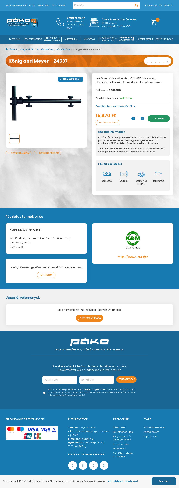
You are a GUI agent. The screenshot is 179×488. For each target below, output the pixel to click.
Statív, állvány (45, 49)
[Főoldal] (22, 26)
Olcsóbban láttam (108, 122)
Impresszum (150, 436)
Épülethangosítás (123, 431)
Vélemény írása (89, 318)
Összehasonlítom (47, 153)
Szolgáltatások (16, 5)
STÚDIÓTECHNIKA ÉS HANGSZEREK (108, 39)
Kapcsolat (58, 5)
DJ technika (119, 427)
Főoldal (11, 49)
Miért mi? (43, 5)
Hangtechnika (121, 444)
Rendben (164, 481)
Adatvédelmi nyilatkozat (122, 481)
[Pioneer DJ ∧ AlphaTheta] (126, 39)
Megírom (46, 275)
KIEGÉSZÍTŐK (89, 39)
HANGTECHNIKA (71, 39)
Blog (32, 5)
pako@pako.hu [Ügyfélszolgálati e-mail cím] (85, 438)
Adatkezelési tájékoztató (92, 389)
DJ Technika (14, 39)
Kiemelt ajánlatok (164, 39)
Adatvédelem (151, 431)
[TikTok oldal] (104, 465)
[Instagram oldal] (93, 465)
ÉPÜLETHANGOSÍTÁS (33, 39)
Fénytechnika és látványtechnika (122, 438)
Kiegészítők (27, 49)
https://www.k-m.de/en (133, 257)
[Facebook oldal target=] (72, 465)
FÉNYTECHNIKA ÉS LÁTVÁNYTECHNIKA (52, 39)
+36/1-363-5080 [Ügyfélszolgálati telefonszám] (87, 427)
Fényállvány (63, 49)
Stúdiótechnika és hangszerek (123, 455)
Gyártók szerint (145, 39)
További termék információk (115, 106)
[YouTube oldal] (83, 465)
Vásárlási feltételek (154, 427)
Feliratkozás (127, 379)
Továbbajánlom (18, 153)
